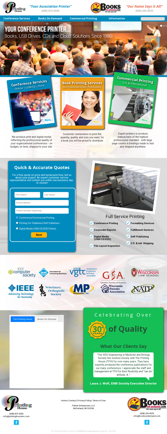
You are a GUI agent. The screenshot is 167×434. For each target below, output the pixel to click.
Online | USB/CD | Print (29, 85)
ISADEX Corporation (88, 431)
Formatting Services (142, 223)
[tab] (23, 319)
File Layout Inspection (107, 245)
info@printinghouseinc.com (16, 416)
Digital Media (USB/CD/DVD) (102, 238)
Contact (72, 400)
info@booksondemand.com (147, 416)
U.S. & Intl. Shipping (142, 243)
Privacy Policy (84, 400)
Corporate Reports (105, 229)
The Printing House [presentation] (22, 319)
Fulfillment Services (142, 229)
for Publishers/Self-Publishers (82, 85)
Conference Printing (106, 223)
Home (64, 400)
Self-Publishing (140, 236)
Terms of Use (99, 400)
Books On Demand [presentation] (47, 319)
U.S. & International (135, 81)
